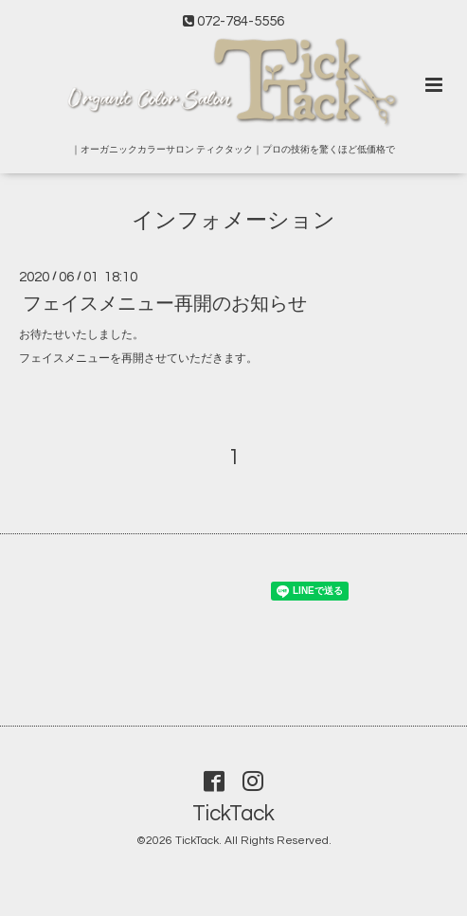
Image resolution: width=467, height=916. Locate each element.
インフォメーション (233, 221)
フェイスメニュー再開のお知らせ (165, 304)
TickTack (233, 814)
